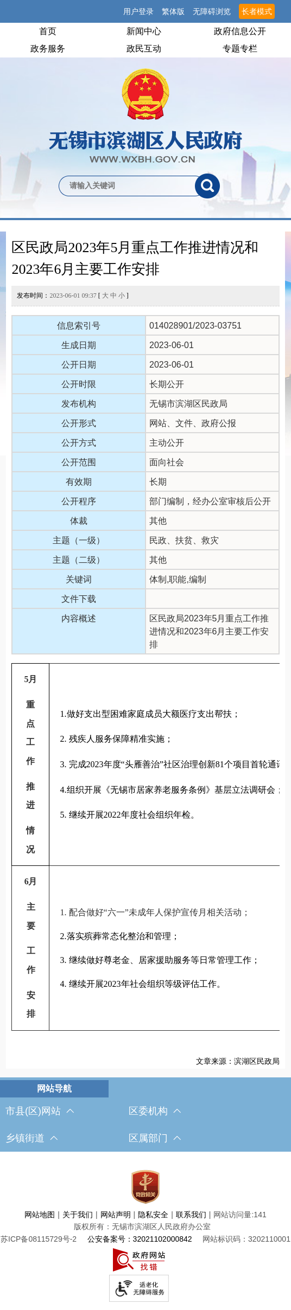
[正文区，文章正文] (146, 650)
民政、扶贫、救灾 (184, 540)
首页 (47, 31)
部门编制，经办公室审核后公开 (210, 501)
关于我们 (77, 1214)
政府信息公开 (240, 31)
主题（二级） (79, 559)
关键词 (79, 579)
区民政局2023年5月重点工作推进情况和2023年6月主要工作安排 (134, 258)
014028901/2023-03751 (195, 325)
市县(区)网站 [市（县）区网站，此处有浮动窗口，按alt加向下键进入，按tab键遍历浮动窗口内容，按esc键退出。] (39, 1111)
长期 (158, 481)
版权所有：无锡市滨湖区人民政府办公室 (142, 1226)
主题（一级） (79, 540)
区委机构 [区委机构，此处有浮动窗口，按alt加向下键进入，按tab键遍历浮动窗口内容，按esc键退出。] (155, 1111)
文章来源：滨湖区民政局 (238, 1061)
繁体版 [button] (173, 11)
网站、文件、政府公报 (192, 423)
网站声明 (115, 1214)
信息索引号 (78, 325)
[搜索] (207, 186)
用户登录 (138, 11)
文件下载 (78, 598)
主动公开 (166, 442)
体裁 (78, 520)
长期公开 (166, 384)
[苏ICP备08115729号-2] (39, 1239)
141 (260, 1214)
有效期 (79, 481)
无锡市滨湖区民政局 (188, 403)
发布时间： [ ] (72, 295)
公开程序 (78, 501)
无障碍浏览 (212, 11)
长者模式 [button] (257, 11)
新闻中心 (143, 31)
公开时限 (78, 384)
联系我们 (191, 1214)
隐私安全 (153, 1214)
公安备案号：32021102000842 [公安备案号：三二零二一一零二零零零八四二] (139, 1239)
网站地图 (39, 1214)
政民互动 (143, 48)
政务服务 (47, 48)
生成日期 (78, 345)
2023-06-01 (171, 345)
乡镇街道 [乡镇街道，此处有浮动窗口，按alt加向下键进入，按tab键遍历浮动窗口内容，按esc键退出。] (31, 1138)
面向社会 (166, 462)
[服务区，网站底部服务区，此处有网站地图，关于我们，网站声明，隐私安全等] (145, 1233)
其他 (158, 520)
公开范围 (78, 462)
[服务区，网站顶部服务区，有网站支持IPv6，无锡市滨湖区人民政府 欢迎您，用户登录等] (145, 11)
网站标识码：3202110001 (246, 1239)
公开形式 (78, 423)
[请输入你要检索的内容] (127, 186)
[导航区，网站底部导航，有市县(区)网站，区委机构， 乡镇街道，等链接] (145, 1116)
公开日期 (78, 364)
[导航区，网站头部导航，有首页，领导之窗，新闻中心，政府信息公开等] (145, 40)
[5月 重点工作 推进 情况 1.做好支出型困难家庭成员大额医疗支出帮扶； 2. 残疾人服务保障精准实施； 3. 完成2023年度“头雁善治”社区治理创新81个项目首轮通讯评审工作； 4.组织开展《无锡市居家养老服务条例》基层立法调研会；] (145, 847)
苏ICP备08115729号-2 (39, 1239)
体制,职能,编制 (177, 579)
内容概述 (78, 618)
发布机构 (78, 403)
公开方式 (78, 442)
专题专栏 (240, 48)
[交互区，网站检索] (145, 168)
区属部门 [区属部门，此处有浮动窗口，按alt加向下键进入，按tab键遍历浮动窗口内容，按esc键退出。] (155, 1138)
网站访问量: (233, 1214)
